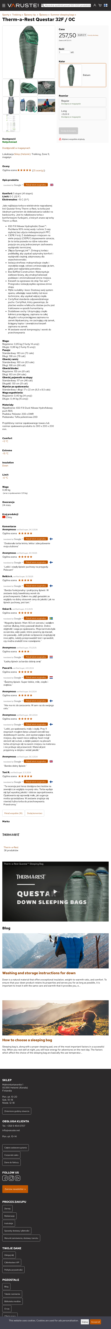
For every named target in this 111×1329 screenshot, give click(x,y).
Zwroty (7, 1208)
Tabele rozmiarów (12, 1294)
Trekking (17, 14)
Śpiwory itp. (31, 14)
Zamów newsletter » (15, 1189)
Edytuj (85, 1321)
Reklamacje (9, 1215)
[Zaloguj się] (94, 5)
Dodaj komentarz (34, 813)
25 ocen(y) (38, 170)
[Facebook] (5, 1178)
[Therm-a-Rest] (11, 841)
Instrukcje (8, 1223)
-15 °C (5, 453)
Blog (6, 1286)
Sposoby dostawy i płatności (16, 1230)
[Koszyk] (100, 5)
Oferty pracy (10, 1316)
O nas (6, 1308)
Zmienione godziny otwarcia (16, 1111)
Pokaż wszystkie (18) (13, 813)
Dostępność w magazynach (16, 148)
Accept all (95, 1321)
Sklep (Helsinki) (22, 154)
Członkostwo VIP (11, 1262)
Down (5, 465)
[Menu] (3, 5)
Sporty (6, 14)
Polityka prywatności (13, 1269)
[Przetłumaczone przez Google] (12, 184)
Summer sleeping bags (63, 14)
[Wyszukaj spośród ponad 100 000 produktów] (66, 5)
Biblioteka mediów (12, 1301)
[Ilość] (64, 52)
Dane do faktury (11, 1162)
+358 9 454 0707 (16, 1125)
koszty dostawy (93, 35)
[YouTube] (17, 1178)
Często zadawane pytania (15, 1147)
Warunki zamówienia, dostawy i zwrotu (21, 1238)
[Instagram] (11, 1178)
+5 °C (5, 441)
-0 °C (5, 477)
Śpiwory (44, 14)
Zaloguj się (9, 1255)
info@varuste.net (11, 1130)
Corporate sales (11, 1155)
